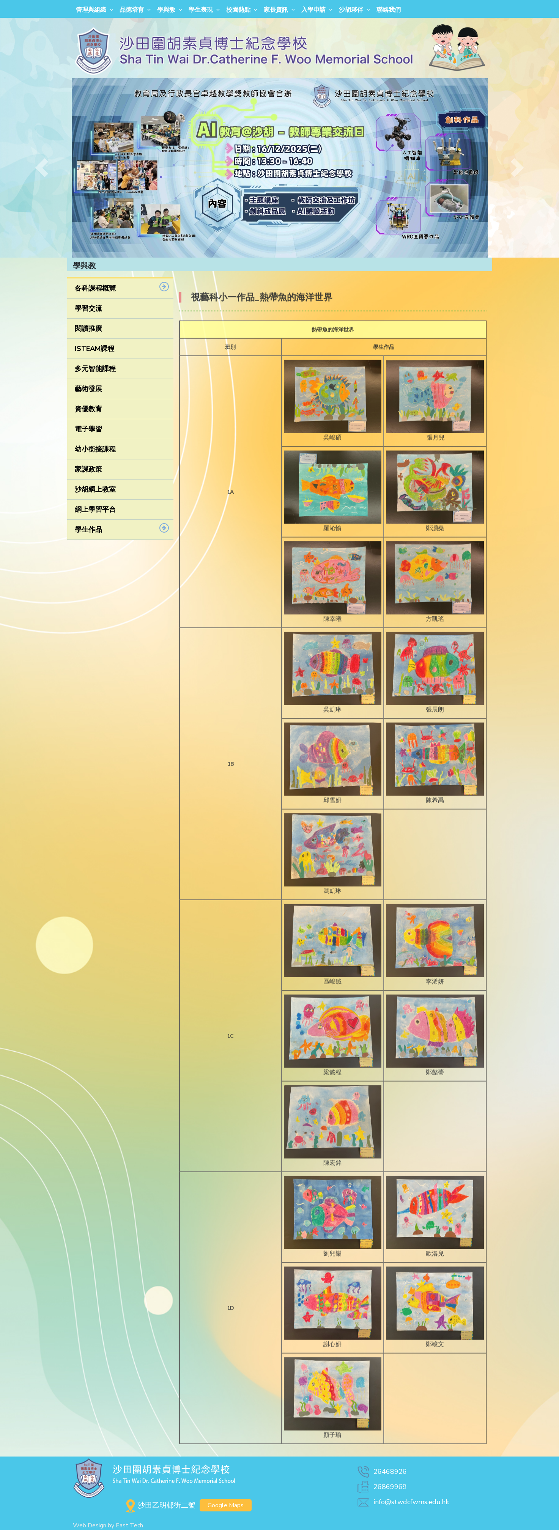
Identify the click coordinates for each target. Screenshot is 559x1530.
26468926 (381, 1471)
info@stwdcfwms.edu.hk (402, 1501)
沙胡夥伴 (351, 10)
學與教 (166, 10)
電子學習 (88, 429)
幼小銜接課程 (95, 449)
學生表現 (201, 10)
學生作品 (88, 529)
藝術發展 (88, 388)
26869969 (381, 1486)
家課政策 (88, 469)
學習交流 (88, 308)
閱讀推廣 (88, 328)
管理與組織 (91, 10)
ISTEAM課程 (94, 348)
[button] (42, 168)
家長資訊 (276, 10)
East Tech (129, 1525)
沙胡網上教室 (95, 489)
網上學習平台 (95, 509)
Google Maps (226, 1505)
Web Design (89, 1525)
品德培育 (132, 10)
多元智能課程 (95, 368)
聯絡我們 (388, 10)
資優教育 (88, 409)
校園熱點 (238, 10)
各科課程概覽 (95, 288)
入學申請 (313, 10)
